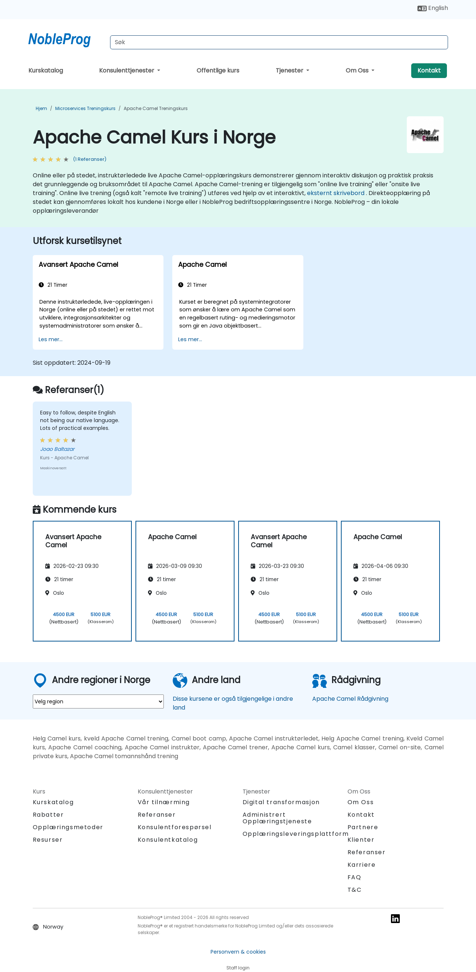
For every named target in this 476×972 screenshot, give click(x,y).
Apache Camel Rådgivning (350, 698)
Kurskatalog (45, 70)
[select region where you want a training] (98, 701)
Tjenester (290, 70)
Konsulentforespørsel (175, 827)
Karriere (362, 864)
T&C (355, 890)
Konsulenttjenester (127, 70)
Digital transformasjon (281, 802)
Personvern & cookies (238, 951)
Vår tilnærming (164, 802)
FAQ (355, 877)
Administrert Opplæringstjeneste (277, 818)
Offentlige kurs (218, 70)
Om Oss (358, 70)
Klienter (361, 839)
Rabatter (48, 814)
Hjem (41, 108)
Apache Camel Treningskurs (156, 108)
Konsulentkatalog (168, 839)
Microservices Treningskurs (85, 108)
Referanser (157, 814)
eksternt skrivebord (335, 193)
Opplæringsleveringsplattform (296, 834)
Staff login (238, 968)
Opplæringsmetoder (68, 827)
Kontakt (429, 70)
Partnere (363, 827)
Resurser (48, 839)
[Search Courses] (279, 42)
